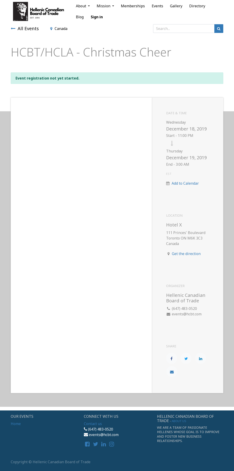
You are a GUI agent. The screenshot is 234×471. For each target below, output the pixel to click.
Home (16, 423)
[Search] (218, 28)
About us (179, 421)
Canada (58, 28)
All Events (25, 28)
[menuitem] (132, 5)
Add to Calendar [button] (185, 183)
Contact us (93, 423)
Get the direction (186, 253)
